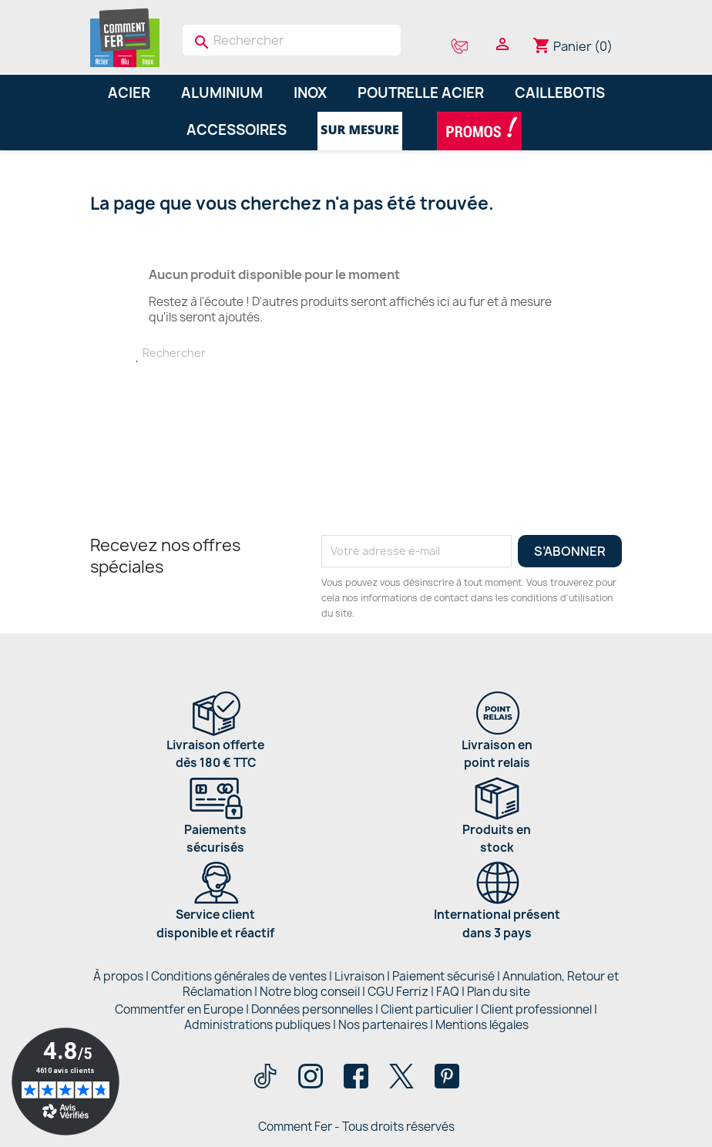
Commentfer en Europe (179, 1009)
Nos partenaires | (386, 1025)
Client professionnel (536, 1009)
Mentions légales (482, 1025)
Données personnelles (312, 1009)
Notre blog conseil (310, 992)
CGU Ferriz (398, 992)
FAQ (447, 992)
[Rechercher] (292, 40)
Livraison (359, 976)
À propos (118, 976)
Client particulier (427, 1009)
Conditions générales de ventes (239, 976)
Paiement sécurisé (443, 976)
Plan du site (498, 992)
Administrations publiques (257, 1025)
